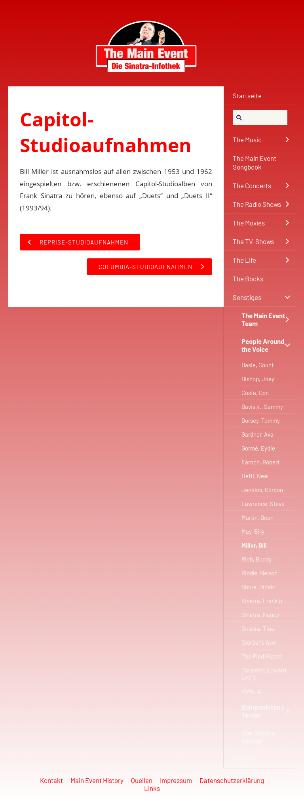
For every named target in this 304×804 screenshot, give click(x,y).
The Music (247, 139)
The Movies (249, 223)
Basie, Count (257, 365)
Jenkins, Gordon (262, 489)
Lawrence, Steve (263, 503)
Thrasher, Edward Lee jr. (263, 673)
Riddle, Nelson (259, 573)
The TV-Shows (253, 241)
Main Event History (97, 780)
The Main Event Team (263, 319)
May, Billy (252, 531)
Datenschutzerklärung (232, 780)
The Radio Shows (257, 204)
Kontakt (51, 780)
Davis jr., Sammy (262, 406)
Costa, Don (255, 392)
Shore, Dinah (257, 586)
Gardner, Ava (257, 434)
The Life (244, 260)
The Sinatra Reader (258, 737)
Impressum (176, 780)
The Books (248, 279)
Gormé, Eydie (258, 448)
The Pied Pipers (261, 656)
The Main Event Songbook (254, 162)
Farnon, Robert (260, 462)
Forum (242, 759)
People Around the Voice (263, 345)
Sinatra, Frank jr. (262, 600)
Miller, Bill (254, 545)
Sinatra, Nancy (260, 614)
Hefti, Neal (254, 475)
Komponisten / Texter (263, 711)
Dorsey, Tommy (260, 420)
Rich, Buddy (256, 559)
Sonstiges (247, 297)
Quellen (141, 780)
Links (152, 788)
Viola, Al (251, 691)
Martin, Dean (257, 517)
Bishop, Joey (257, 378)
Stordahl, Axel (258, 642)
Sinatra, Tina (257, 628)
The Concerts (252, 185)
